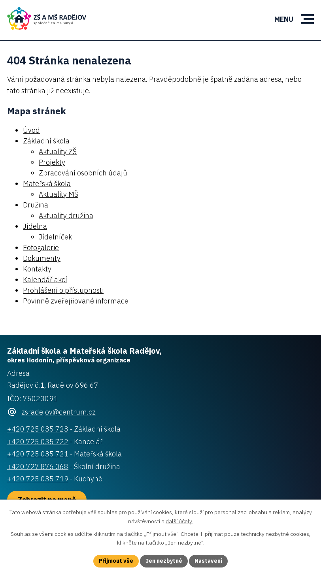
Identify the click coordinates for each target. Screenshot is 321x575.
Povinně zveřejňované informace (75, 300)
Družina (35, 204)
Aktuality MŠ (58, 194)
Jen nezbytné (163, 560)
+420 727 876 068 (37, 466)
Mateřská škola (47, 183)
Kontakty (37, 268)
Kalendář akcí (45, 279)
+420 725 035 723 (37, 429)
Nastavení (208, 560)
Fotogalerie (41, 247)
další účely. (179, 521)
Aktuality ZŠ (58, 151)
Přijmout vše (116, 560)
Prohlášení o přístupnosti (63, 290)
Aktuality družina (66, 215)
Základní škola (46, 140)
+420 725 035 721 (37, 453)
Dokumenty (41, 258)
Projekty (52, 162)
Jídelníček (55, 236)
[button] (307, 19)
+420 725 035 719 (37, 478)
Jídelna (35, 226)
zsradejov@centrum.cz (58, 412)
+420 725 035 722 (37, 441)
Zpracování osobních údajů (83, 172)
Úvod (31, 130)
